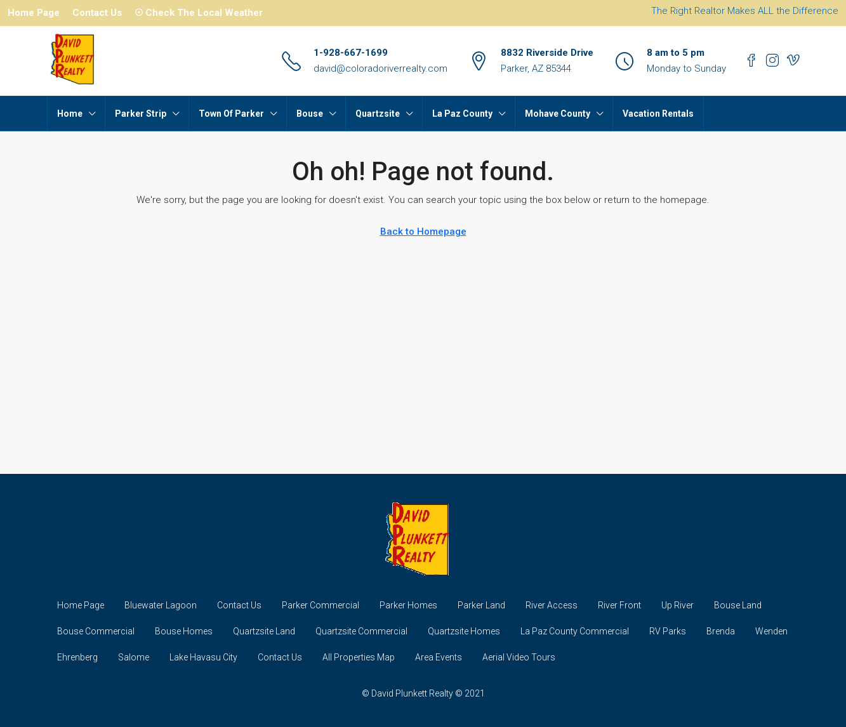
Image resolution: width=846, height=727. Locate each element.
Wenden (771, 631)
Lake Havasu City (203, 657)
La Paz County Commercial (574, 631)
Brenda (720, 631)
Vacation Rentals (658, 113)
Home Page (34, 12)
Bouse (309, 113)
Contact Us (97, 12)
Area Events (438, 657)
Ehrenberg (77, 657)
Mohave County (557, 113)
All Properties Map (358, 657)
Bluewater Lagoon (160, 605)
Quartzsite (377, 113)
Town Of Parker (231, 113)
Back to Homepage (423, 231)
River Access (551, 605)
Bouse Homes (184, 631)
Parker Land (481, 605)
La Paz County (462, 113)
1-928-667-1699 (351, 52)
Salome (133, 657)
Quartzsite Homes (464, 631)
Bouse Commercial (96, 631)
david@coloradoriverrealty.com (380, 68)
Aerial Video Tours (518, 657)
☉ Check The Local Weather (199, 12)
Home (70, 113)
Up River (677, 605)
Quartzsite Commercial (361, 631)
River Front (619, 605)
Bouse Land (738, 605)
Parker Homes (408, 605)
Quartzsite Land (264, 631)
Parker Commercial (320, 605)
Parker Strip (140, 113)
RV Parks (667, 631)
